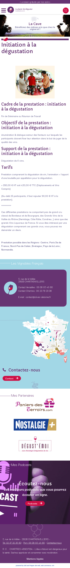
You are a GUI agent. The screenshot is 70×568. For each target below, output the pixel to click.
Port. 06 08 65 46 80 (34, 542)
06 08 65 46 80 (45, 287)
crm (53, 565)
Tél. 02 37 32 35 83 (12, 542)
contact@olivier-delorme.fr (38, 297)
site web (37, 565)
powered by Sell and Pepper (25, 565)
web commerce (46, 565)
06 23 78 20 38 (44, 291)
